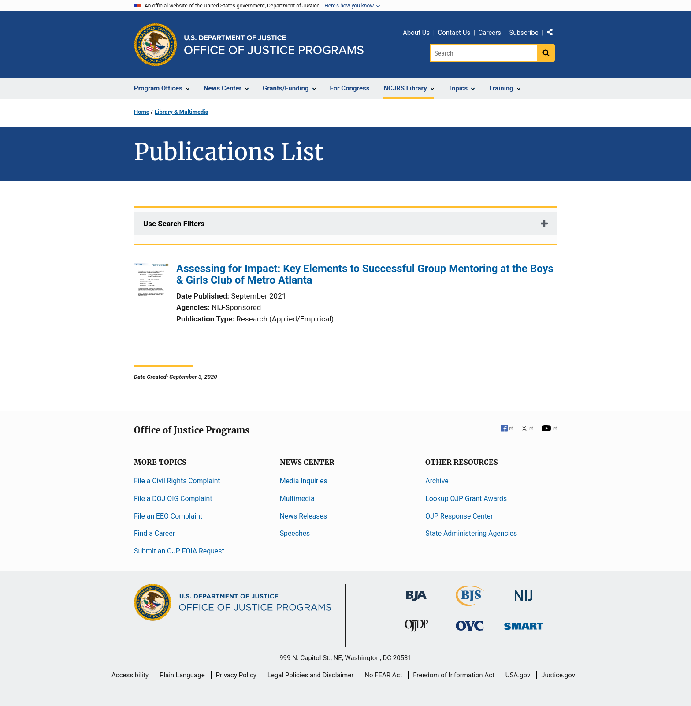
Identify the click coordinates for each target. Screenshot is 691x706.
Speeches (295, 533)
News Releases (303, 516)
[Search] (483, 53)
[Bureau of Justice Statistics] (470, 602)
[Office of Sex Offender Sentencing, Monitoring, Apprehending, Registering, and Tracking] (523, 624)
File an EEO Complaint (168, 516)
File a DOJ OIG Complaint (173, 498)
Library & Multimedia (181, 111)
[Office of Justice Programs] (155, 44)
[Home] (274, 44)
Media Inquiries (303, 481)
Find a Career (154, 533)
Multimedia (297, 498)
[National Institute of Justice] (523, 592)
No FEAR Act (383, 675)
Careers (489, 33)
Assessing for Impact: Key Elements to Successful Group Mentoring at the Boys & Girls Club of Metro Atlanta (365, 274)
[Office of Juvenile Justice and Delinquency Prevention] (416, 628)
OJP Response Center (459, 516)
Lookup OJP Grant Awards (466, 498)
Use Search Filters (173, 223)
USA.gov (518, 675)
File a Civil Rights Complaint (177, 481)
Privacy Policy (236, 675)
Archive (436, 481)
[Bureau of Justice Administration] (416, 591)
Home (141, 111)
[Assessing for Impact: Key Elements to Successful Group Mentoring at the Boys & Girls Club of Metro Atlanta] (151, 287)
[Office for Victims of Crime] (470, 625)
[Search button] (546, 53)
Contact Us (454, 33)
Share (553, 33)
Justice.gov (558, 675)
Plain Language (182, 675)
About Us (416, 33)
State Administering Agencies (471, 533)
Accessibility (130, 675)
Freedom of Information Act (453, 675)
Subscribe (523, 33)
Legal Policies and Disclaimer (310, 675)
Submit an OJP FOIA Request (179, 551)
